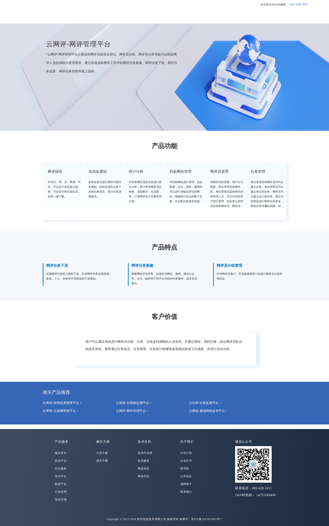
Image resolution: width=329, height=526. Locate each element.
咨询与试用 (145, 453)
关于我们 (187, 441)
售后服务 (143, 460)
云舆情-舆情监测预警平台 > (62, 403)
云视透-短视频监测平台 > (133, 403)
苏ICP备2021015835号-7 (207, 519)
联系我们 (186, 491)
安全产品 (60, 460)
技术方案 (102, 460)
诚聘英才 (186, 484)
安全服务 (60, 468)
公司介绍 (186, 453)
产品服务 (61, 441)
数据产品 (60, 484)
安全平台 (60, 476)
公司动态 (186, 476)
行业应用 (60, 491)
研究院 (184, 468)
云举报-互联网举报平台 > (60, 411)
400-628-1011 (298, 4)
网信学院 (143, 476)
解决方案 (103, 441)
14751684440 (266, 495)
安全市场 (60, 499)
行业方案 (102, 453)
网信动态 (143, 468)
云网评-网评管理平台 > (132, 411)
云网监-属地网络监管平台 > (208, 411)
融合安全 (60, 453)
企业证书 (186, 460)
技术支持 (144, 441)
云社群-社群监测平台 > (205, 403)
